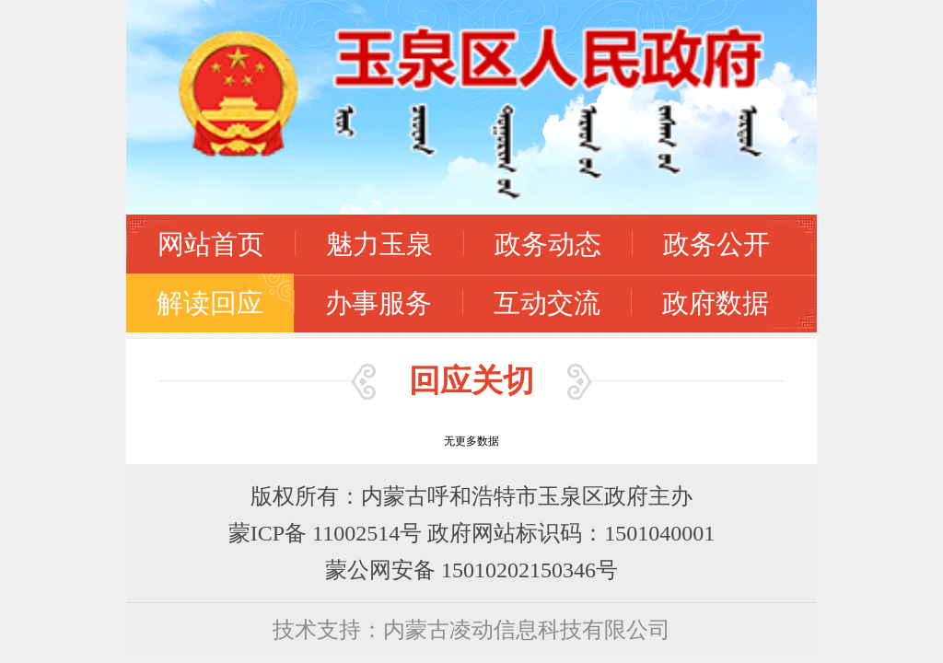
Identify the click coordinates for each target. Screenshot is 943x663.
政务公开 (716, 243)
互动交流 (547, 302)
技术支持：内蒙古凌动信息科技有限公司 (471, 630)
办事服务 (378, 302)
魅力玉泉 (379, 243)
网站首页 (210, 243)
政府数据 (715, 302)
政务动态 (548, 243)
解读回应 (210, 302)
